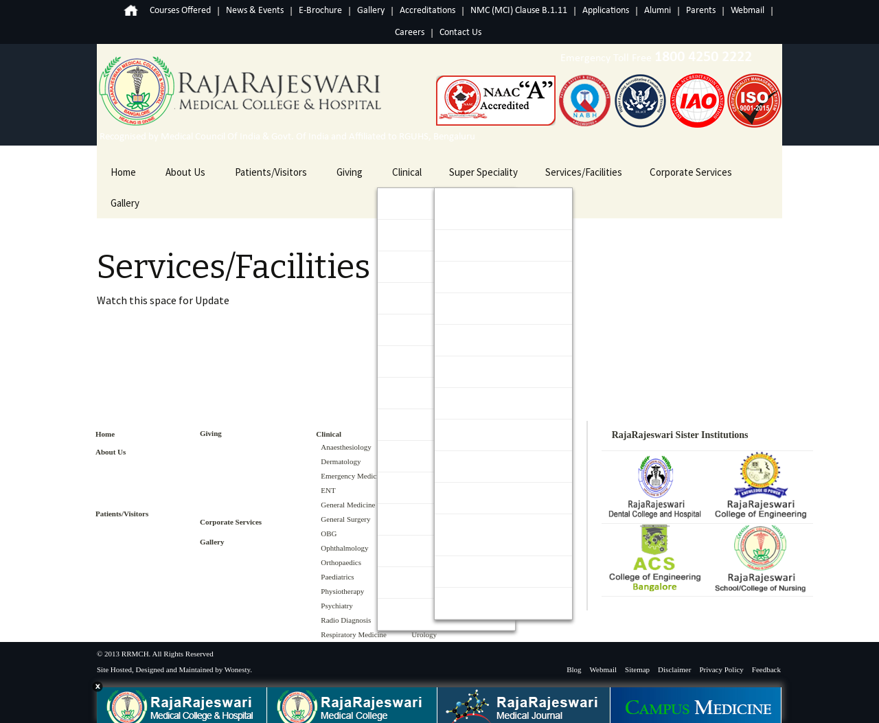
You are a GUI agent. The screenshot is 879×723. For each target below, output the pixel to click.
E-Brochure (320, 10)
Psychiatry (336, 605)
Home (123, 10)
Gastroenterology (486, 308)
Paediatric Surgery (487, 466)
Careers (409, 32)
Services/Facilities (583, 172)
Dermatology (341, 461)
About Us (185, 172)
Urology (465, 603)
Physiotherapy (342, 591)
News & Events (255, 10)
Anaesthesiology (346, 447)
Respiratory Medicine (354, 634)
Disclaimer (674, 669)
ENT (328, 490)
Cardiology (471, 245)
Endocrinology (479, 277)
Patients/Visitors (271, 172)
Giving (349, 172)
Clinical (407, 172)
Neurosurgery (478, 434)
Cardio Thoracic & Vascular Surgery (485, 208)
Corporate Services (691, 172)
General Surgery (345, 519)
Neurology (470, 403)
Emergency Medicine (353, 476)
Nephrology (473, 371)
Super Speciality (483, 172)
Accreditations (427, 10)
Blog (574, 669)
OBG (328, 533)
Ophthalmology (344, 548)
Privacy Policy (721, 669)
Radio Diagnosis (346, 620)
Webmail (747, 10)
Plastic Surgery (480, 498)
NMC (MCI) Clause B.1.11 (518, 10)
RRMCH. (136, 654)
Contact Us (460, 32)
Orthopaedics (341, 562)
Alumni (657, 10)
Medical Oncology (485, 340)
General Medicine (348, 505)
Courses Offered (180, 10)
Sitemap (637, 669)
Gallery (371, 10)
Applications (605, 10)
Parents (701, 10)
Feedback (766, 669)
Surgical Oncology (486, 571)
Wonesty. (238, 669)
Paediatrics (337, 577)
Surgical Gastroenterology (486, 535)
